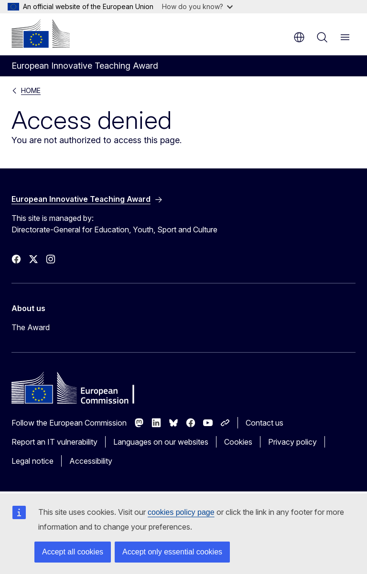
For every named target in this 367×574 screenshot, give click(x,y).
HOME (31, 90)
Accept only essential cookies (172, 552)
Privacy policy (292, 442)
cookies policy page (181, 512)
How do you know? (197, 6)
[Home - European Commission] (40, 33)
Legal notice (32, 461)
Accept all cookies (72, 552)
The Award (30, 327)
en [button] (299, 37)
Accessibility (90, 461)
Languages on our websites (160, 442)
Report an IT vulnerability (54, 442)
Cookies (238, 442)
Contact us (264, 423)
